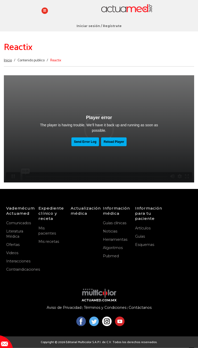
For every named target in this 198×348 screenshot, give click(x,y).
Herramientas (115, 239)
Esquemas (144, 244)
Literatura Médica (14, 234)
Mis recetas (48, 241)
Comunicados (18, 223)
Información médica (115, 211)
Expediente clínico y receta (50, 213)
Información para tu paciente (147, 213)
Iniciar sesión (88, 26)
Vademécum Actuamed (18, 211)
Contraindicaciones (18, 269)
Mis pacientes (47, 231)
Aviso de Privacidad (64, 308)
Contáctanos (140, 308)
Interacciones (18, 261)
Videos (12, 253)
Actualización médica (83, 211)
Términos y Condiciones (105, 308)
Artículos (143, 228)
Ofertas (13, 244)
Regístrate (112, 26)
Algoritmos (113, 247)
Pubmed (111, 256)
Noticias (110, 231)
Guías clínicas (114, 223)
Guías (140, 236)
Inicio (8, 60)
